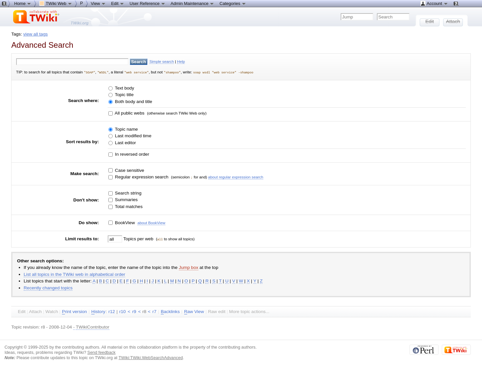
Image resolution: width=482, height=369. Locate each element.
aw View (194, 311)
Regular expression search (141, 176)
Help (181, 61)
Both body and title (133, 101)
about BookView (151, 222)
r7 (154, 311)
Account (434, 3)
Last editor (125, 142)
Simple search (161, 61)
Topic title (123, 94)
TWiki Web (55, 3)
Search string (127, 192)
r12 (111, 311)
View (98, 3)
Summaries (126, 199)
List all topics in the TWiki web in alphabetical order (74, 274)
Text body (124, 87)
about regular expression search (235, 176)
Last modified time (132, 135)
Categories (232, 3)
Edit (117, 3)
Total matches (128, 206)
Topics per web (138, 238)
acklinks (170, 311)
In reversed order (131, 153)
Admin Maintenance (192, 3)
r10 (122, 311)
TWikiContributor (92, 326)
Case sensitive (129, 170)
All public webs (129, 112)
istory (98, 311)
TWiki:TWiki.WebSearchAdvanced (151, 357)
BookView (124, 222)
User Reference (147, 3)
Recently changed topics (48, 287)
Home (22, 3)
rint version (74, 311)
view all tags (35, 34)
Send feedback (101, 351)
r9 (134, 311)
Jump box (188, 267)
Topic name (126, 128)
